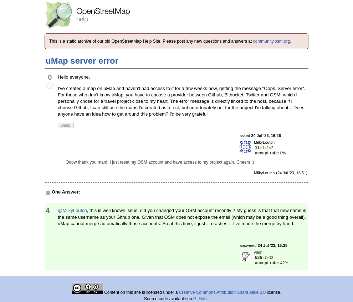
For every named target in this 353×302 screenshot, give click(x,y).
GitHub (200, 298)
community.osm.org (271, 41)
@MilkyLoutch (72, 210)
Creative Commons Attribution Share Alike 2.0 (222, 292)
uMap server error (82, 60)
